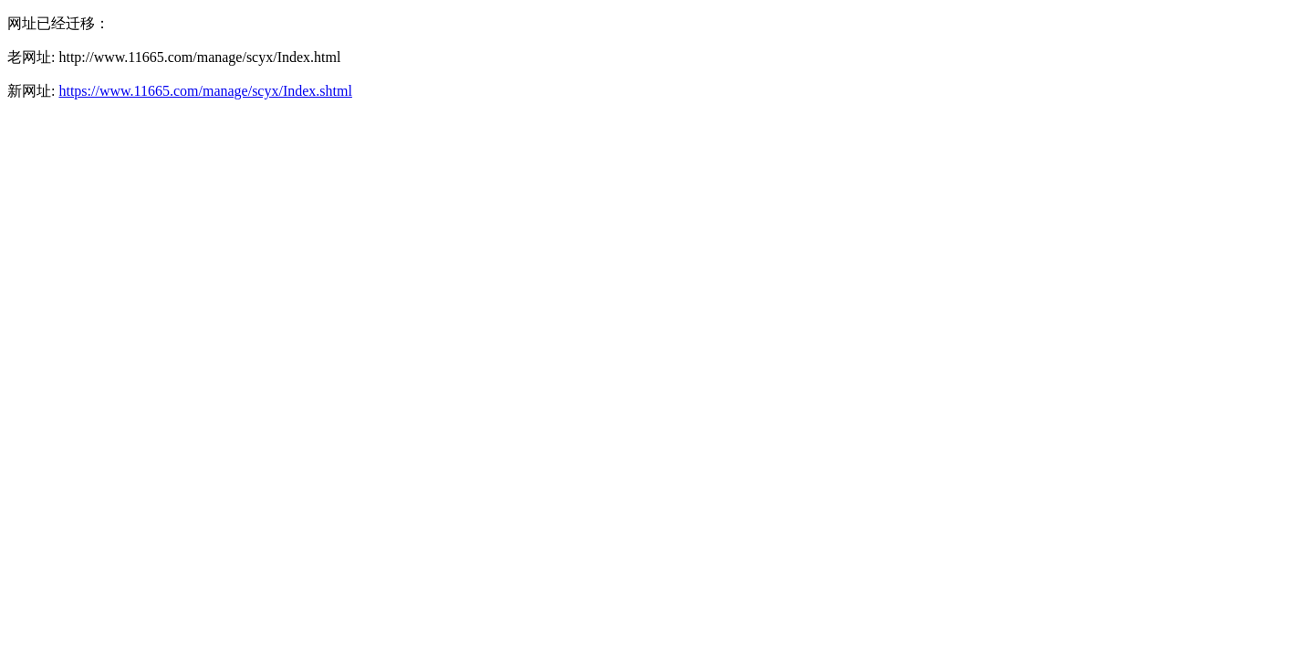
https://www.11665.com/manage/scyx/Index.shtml (204, 91)
